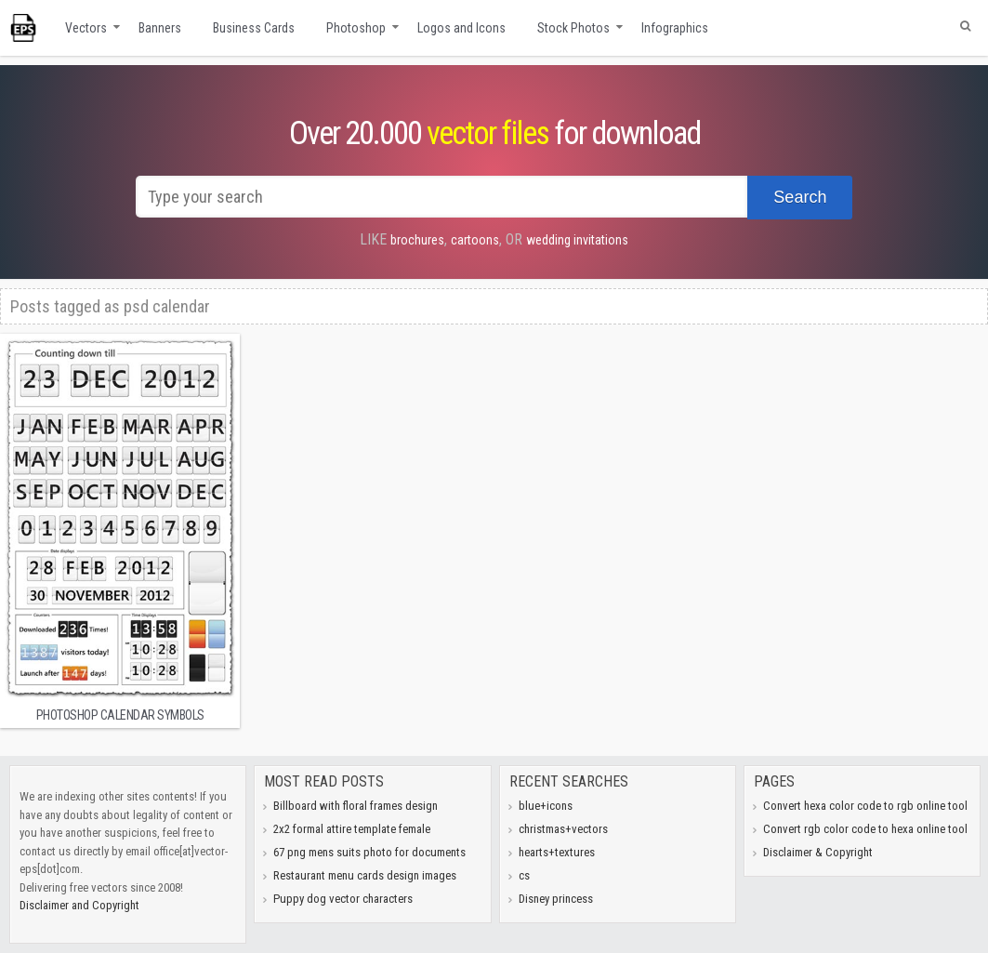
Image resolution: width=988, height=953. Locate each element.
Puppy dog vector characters (343, 899)
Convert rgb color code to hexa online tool (865, 829)
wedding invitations (577, 239)
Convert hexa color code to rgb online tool (865, 806)
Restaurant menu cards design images (364, 875)
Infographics (674, 27)
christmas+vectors (563, 829)
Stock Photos (573, 27)
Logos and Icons (461, 27)
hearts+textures (557, 852)
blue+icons (546, 806)
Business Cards (254, 27)
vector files (487, 133)
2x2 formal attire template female (351, 829)
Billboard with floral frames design (355, 806)
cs (524, 875)
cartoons (475, 239)
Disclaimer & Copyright (818, 852)
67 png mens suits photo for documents (369, 852)
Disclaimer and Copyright (79, 905)
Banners (159, 27)
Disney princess (556, 899)
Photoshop (356, 27)
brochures (417, 239)
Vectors (86, 27)
